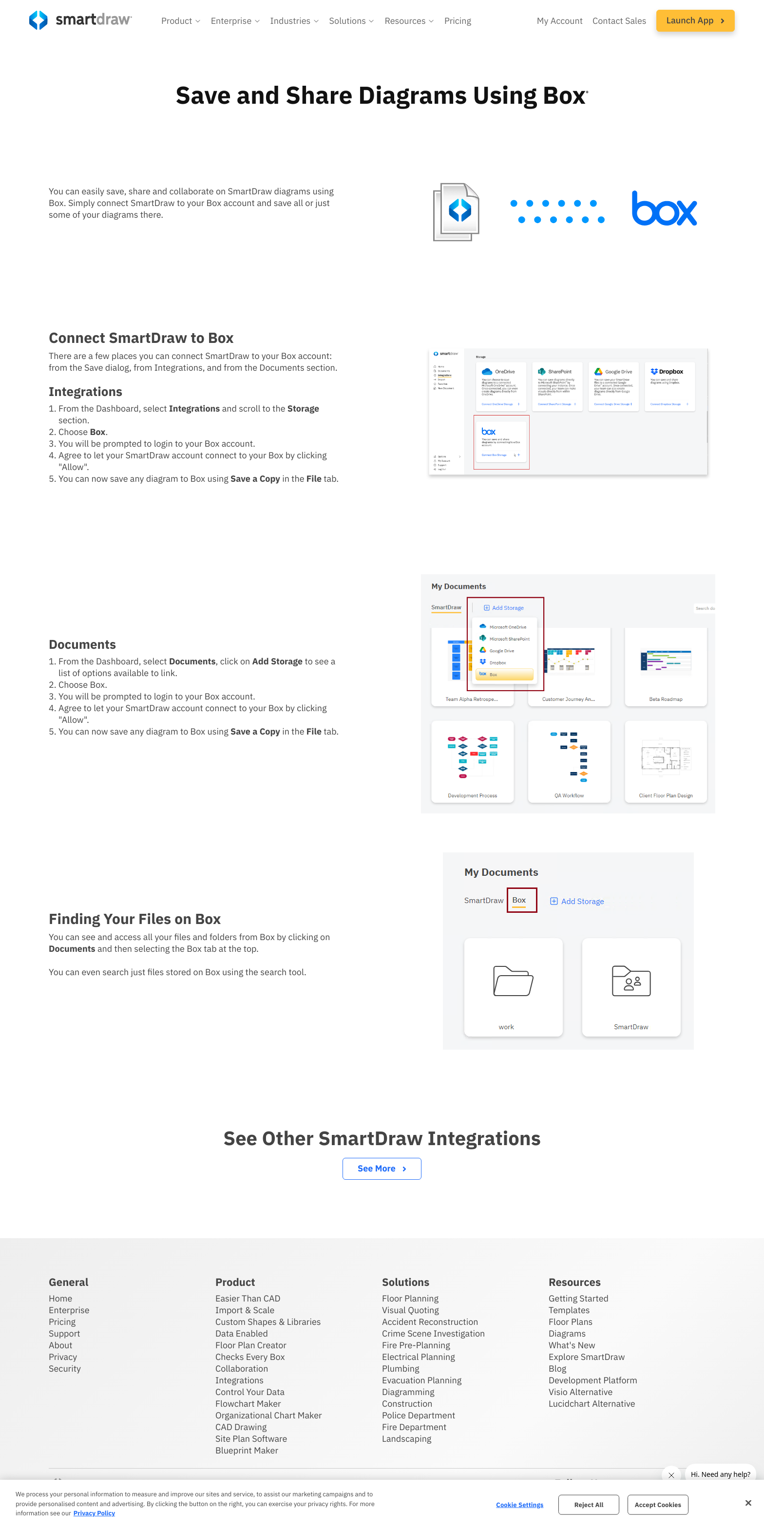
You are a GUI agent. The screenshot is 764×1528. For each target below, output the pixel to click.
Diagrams (567, 1333)
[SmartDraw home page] (80, 20)
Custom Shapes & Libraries (268, 1321)
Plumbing (400, 1368)
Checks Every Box (250, 1356)
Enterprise (69, 1310)
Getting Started (579, 1298)
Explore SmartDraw (587, 1356)
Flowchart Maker (248, 1403)
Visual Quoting (410, 1310)
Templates (569, 1310)
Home (60, 1298)
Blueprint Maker (246, 1450)
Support (64, 1333)
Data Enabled (241, 1333)
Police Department (418, 1415)
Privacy (63, 1356)
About (61, 1345)
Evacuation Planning (421, 1380)
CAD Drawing (241, 1427)
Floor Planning (410, 1298)
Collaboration (241, 1368)
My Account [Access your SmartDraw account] (560, 20)
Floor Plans (570, 1321)
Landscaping (406, 1438)
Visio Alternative (580, 1391)
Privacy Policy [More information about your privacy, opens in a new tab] (94, 1513)
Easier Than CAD (248, 1298)
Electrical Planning (418, 1356)
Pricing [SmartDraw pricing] (457, 20)
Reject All (589, 1504)
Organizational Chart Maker (268, 1415)
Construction (407, 1403)
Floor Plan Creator (250, 1345)
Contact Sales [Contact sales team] (619, 20)
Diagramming (408, 1391)
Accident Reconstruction (430, 1321)
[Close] (748, 1502)
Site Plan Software (251, 1438)
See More (382, 1168)
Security (65, 1368)
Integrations (239, 1380)
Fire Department (414, 1427)
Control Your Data (250, 1391)
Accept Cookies (658, 1504)
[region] (382, 1504)
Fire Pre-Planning (416, 1345)
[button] (181, 21)
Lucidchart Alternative (592, 1403)
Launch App (696, 20)
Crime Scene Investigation (433, 1333)
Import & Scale (244, 1310)
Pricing (62, 1321)
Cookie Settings (519, 1504)
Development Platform (593, 1380)
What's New (572, 1345)
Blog (557, 1368)
